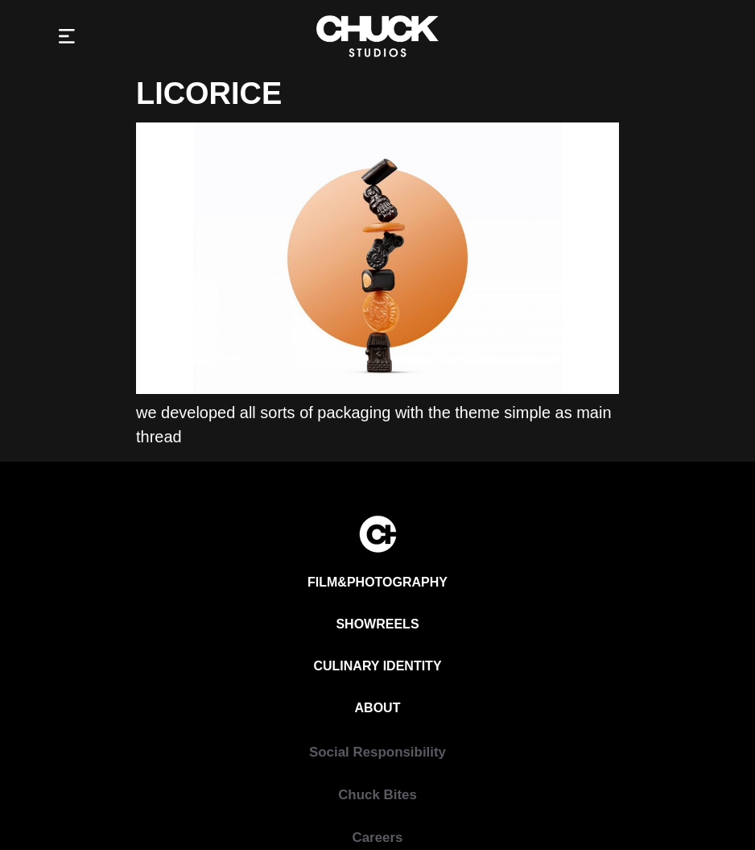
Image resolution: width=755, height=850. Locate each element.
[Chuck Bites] (377, 795)
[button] (67, 37)
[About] (378, 708)
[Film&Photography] (377, 582)
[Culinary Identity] (377, 666)
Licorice (209, 93)
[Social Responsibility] (377, 752)
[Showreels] (377, 624)
